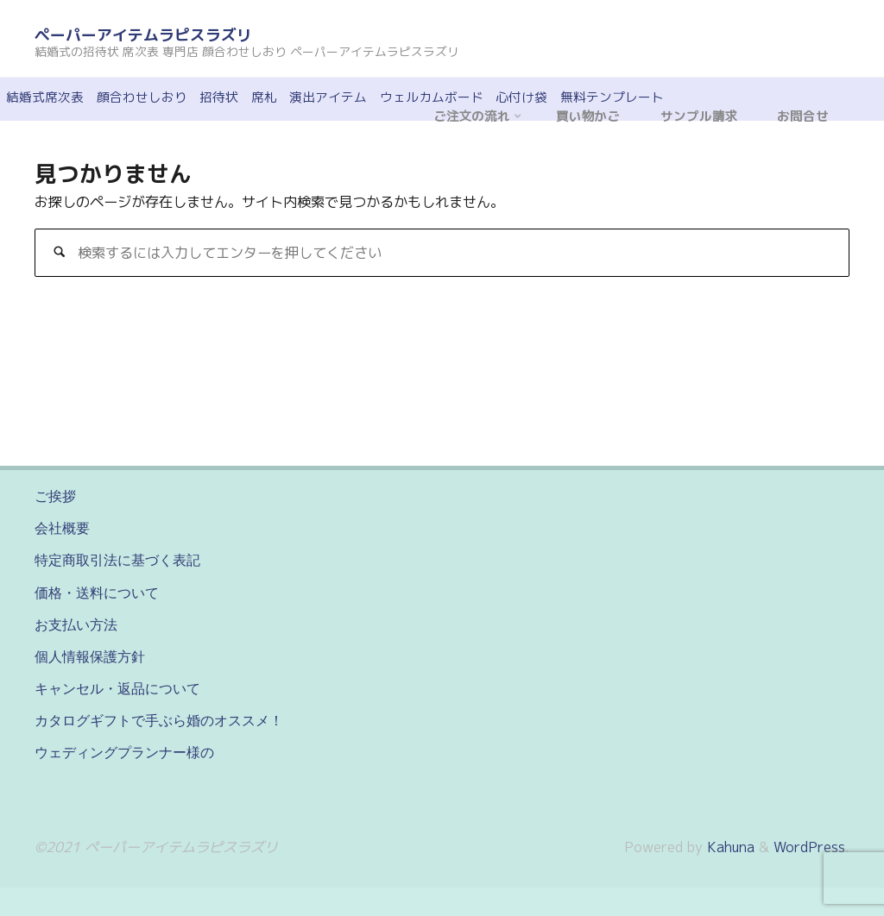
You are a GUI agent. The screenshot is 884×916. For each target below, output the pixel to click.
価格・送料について (97, 592)
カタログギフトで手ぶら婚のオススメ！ (159, 720)
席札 (264, 97)
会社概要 (62, 527)
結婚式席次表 (45, 97)
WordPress (809, 847)
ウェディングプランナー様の (124, 752)
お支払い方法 (76, 624)
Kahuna (729, 847)
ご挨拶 (55, 496)
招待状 (218, 97)
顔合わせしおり (142, 97)
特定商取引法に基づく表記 (117, 559)
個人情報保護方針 (90, 656)
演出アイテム (328, 97)
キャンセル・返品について (117, 688)
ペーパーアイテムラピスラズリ (143, 35)
